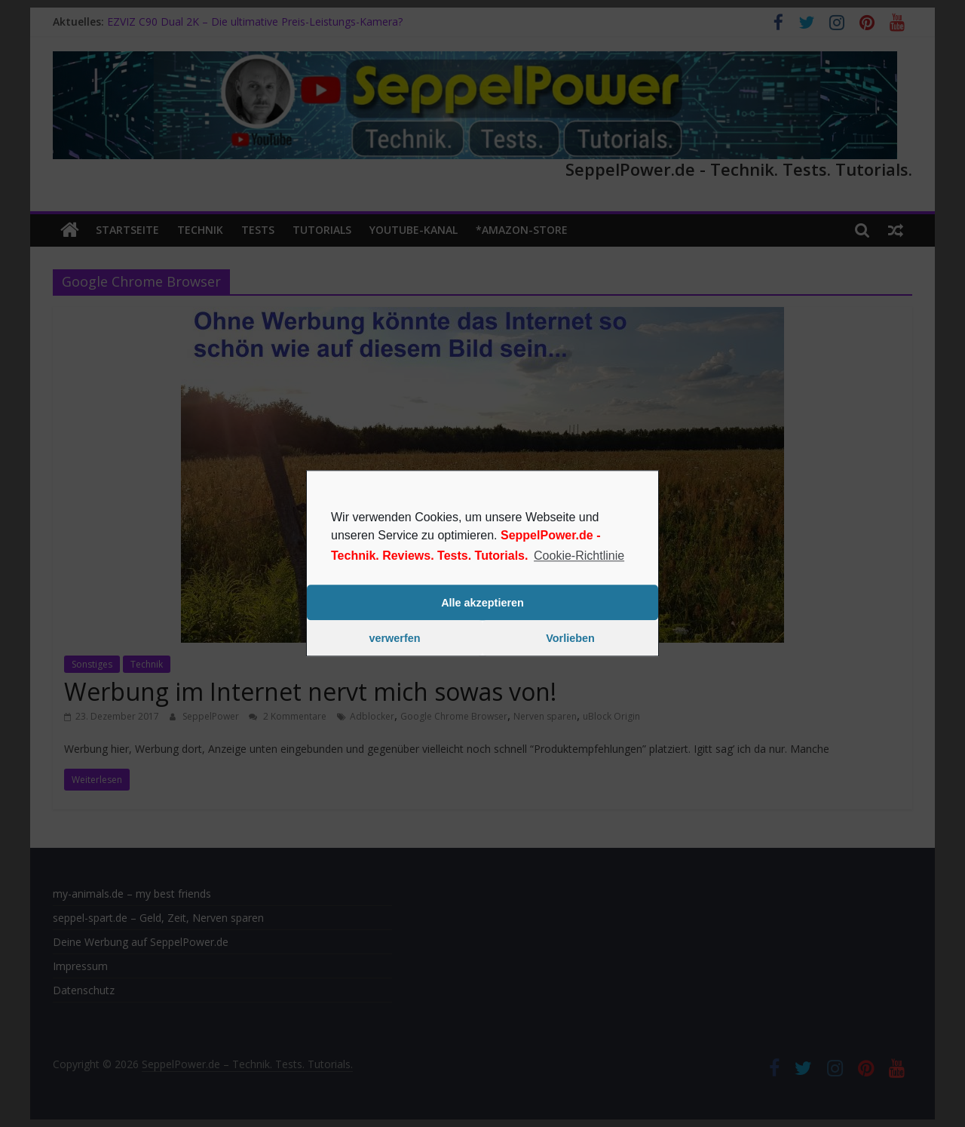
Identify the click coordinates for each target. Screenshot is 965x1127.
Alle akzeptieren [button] (482, 603)
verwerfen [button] (395, 638)
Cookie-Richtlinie (579, 555)
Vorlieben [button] (570, 638)
